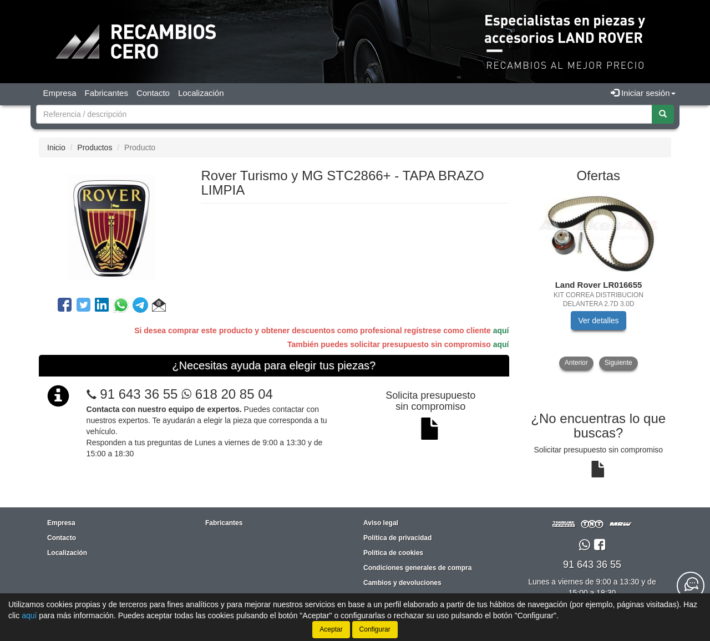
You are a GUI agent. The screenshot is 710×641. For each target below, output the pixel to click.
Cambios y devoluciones (402, 583)
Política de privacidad (397, 538)
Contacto (153, 93)
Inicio (56, 147)
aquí (501, 330)
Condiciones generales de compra (417, 568)
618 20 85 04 (227, 393)
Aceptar (331, 629)
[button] (159, 306)
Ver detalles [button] (598, 320)
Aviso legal (380, 523)
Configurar (374, 629)
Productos (94, 147)
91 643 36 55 (139, 393)
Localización (201, 93)
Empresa (60, 93)
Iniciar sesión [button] (643, 93)
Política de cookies (393, 553)
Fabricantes (106, 93)
